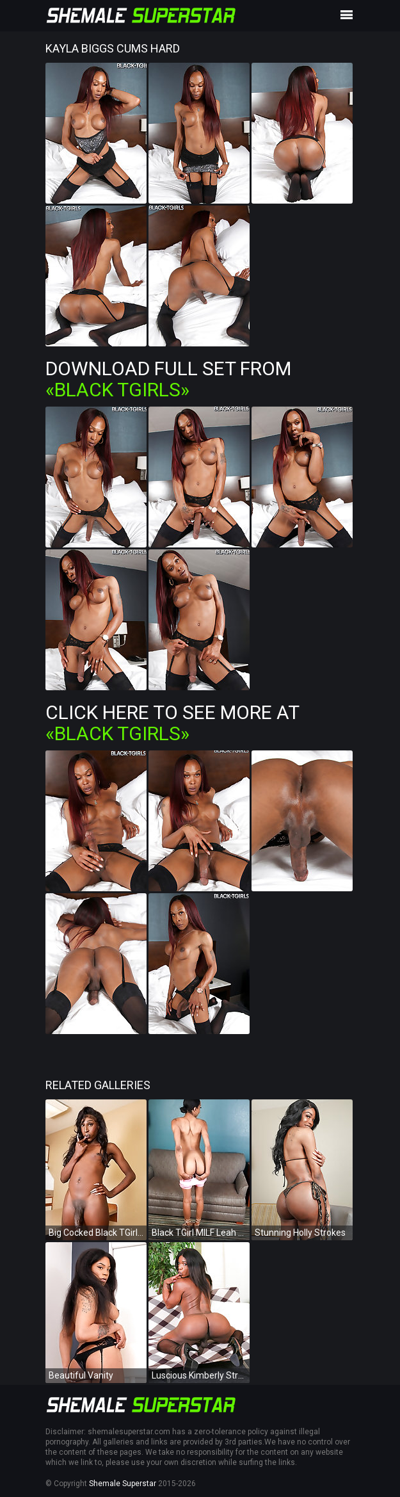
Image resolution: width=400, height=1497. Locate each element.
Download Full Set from (168, 379)
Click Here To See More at (172, 723)
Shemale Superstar (122, 1483)
